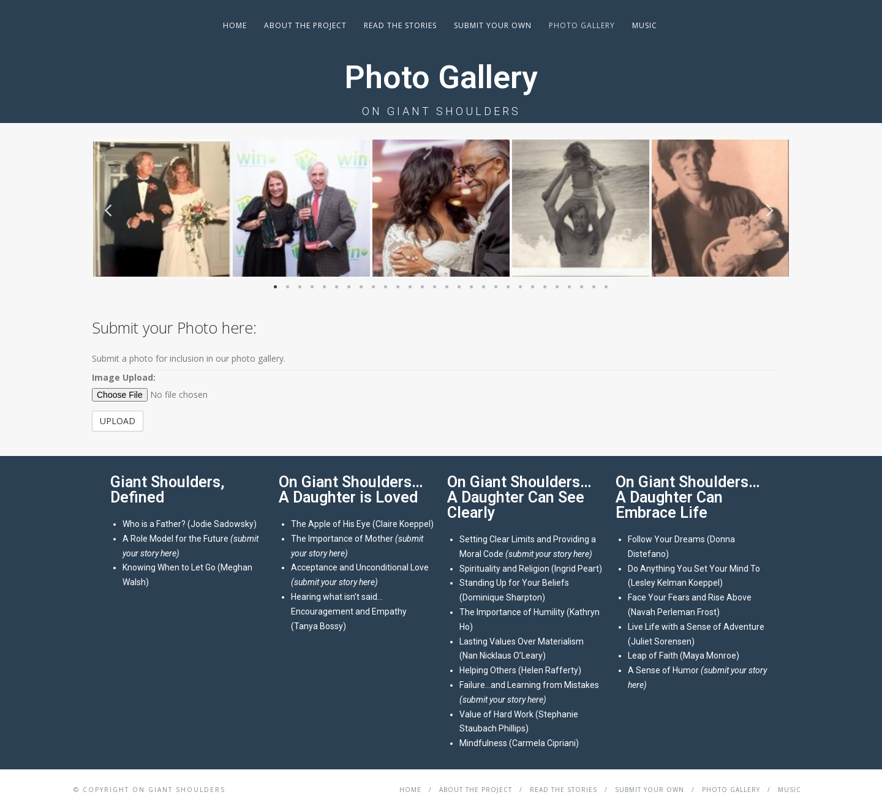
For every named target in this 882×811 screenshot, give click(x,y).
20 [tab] (508, 288)
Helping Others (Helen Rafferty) (520, 670)
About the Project (305, 25)
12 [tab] (410, 288)
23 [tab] (545, 288)
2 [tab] (288, 288)
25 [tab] (570, 288)
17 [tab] (472, 288)
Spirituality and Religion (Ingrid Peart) (530, 569)
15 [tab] (447, 288)
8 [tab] (361, 288)
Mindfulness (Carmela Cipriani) (519, 743)
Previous (110, 209)
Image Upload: (124, 377)
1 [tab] (276, 288)
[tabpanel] (162, 208)
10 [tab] (386, 288)
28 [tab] (606, 288)
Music (644, 25)
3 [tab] (300, 288)
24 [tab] (557, 288)
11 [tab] (398, 288)
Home (235, 25)
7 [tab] (349, 288)
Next (772, 209)
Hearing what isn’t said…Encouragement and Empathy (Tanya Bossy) (349, 611)
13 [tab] (423, 288)
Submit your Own (493, 25)
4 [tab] (312, 288)
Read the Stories (400, 25)
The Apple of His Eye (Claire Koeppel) (362, 524)
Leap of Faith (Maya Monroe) (683, 655)
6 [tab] (337, 288)
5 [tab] (324, 288)
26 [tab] (582, 288)
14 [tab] (435, 288)
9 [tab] (374, 288)
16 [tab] (459, 288)
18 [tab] (484, 288)
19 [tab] (496, 288)
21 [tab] (520, 288)
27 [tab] (594, 288)
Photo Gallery (582, 25)
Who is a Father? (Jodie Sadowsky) (190, 524)
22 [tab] (533, 288)
